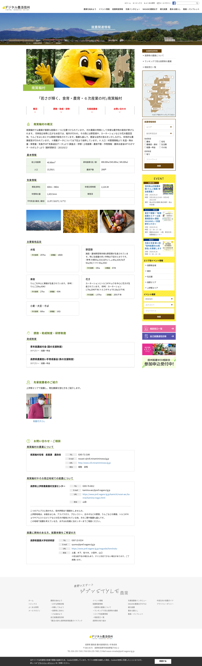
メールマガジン (165, 3)
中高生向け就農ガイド (165, 600)
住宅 (163, 141)
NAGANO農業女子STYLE (137, 604)
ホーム (128, 3)
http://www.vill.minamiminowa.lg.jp (94, 462)
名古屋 (150, 276)
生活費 (164, 144)
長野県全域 (151, 265)
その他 (164, 147)
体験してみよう (58, 607)
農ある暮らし (175, 9)
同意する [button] (163, 661)
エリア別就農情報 (101, 614)
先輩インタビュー (133, 9)
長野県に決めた (58, 610)
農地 (148, 141)
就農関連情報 (117, 9)
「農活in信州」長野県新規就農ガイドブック (66, 620)
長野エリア (151, 282)
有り (148, 154)
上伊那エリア (48, 43)
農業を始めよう (90, 9)
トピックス (138, 3)
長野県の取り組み (99, 620)
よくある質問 (150, 3)
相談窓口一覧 (150, 67)
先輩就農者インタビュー (137, 600)
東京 (149, 271)
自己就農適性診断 (158, 336)
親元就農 (163, 9)
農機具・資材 (151, 144)
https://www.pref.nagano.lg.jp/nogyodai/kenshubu (94, 548)
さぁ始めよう (57, 614)
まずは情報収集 (58, 604)
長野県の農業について (154, 55)
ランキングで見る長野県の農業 (158, 61)
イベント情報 (104, 9)
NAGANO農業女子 (150, 9)
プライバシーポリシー (165, 604)
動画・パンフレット (191, 9)
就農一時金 (150, 147)
